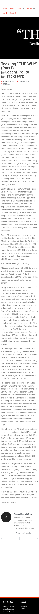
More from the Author (24, 533)
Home (5, 9)
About (12, 9)
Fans (19, 9)
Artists (29, 9)
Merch (5, 13)
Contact (13, 13)
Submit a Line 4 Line (9, 612)
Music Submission (9, 606)
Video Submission (9, 609)
